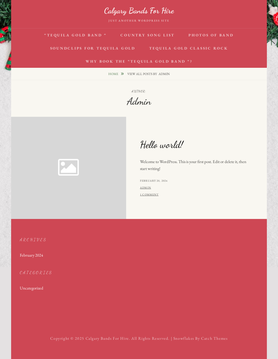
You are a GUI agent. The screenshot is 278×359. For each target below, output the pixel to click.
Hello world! (161, 144)
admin (145, 187)
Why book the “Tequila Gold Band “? (139, 61)
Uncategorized (31, 288)
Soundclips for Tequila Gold (92, 48)
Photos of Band (211, 35)
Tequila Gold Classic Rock (188, 48)
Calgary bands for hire (139, 10)
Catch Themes (214, 338)
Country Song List (147, 35)
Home (113, 74)
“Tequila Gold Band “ (75, 35)
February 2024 (31, 255)
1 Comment (149, 194)
